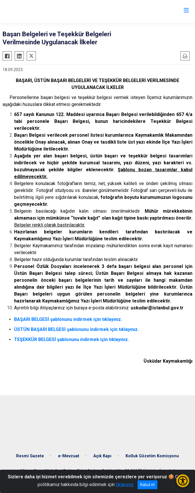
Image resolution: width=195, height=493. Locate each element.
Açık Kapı (102, 456)
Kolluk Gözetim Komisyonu (152, 456)
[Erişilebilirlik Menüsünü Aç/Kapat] (182, 480)
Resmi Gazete (30, 456)
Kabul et (147, 484)
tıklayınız (125, 484)
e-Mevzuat (68, 456)
